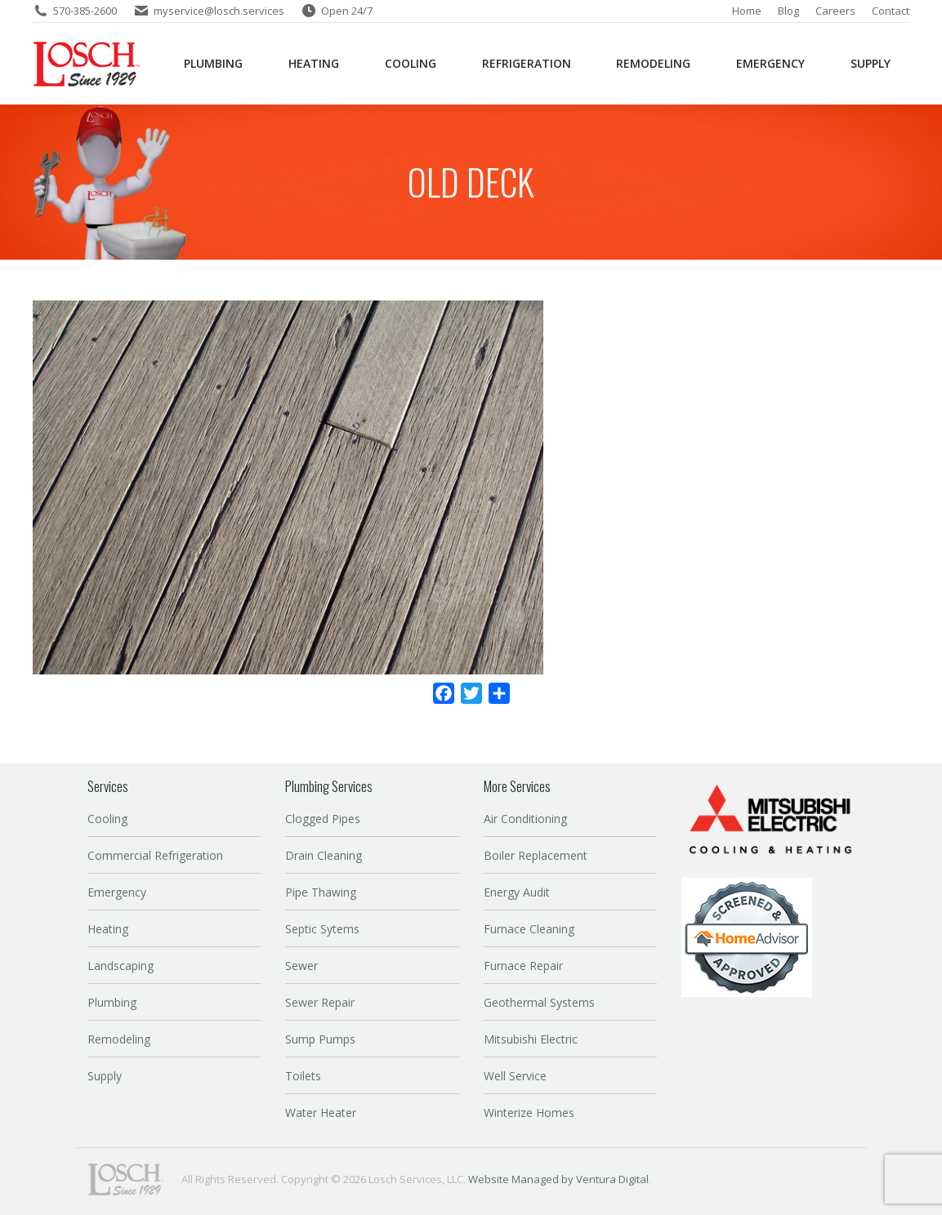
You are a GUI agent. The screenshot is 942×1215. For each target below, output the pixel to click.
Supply (104, 1076)
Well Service (515, 1076)
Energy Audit (517, 892)
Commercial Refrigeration (155, 855)
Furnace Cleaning (529, 929)
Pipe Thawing (320, 892)
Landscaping (120, 965)
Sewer (301, 965)
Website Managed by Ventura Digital (558, 1179)
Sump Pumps (320, 1039)
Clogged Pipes (322, 818)
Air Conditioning (525, 818)
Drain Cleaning (323, 855)
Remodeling (118, 1039)
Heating (107, 929)
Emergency (116, 892)
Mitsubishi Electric (531, 1039)
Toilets (303, 1076)
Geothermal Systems (539, 1002)
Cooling (107, 818)
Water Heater (320, 1112)
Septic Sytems (322, 929)
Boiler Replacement (535, 855)
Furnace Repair (523, 965)
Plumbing (111, 1002)
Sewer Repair (320, 1002)
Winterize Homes (529, 1112)
